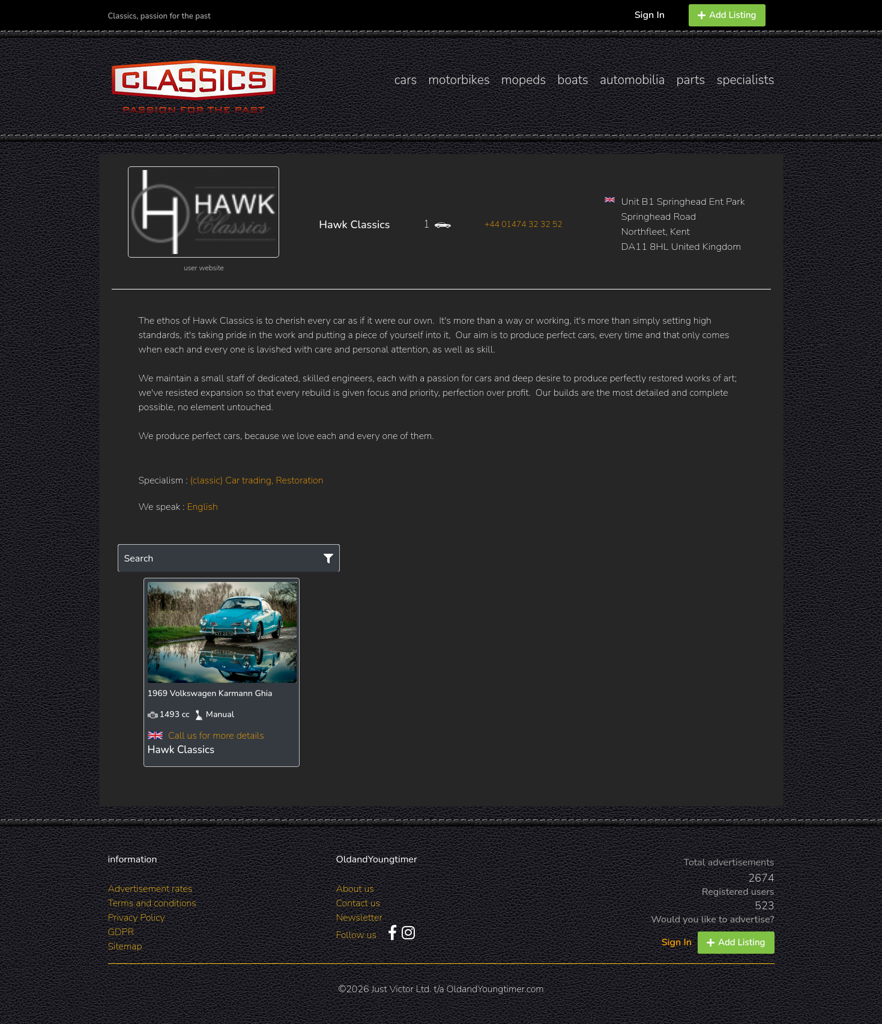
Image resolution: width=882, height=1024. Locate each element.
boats (572, 79)
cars (405, 79)
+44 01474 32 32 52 (524, 224)
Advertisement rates (150, 888)
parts (691, 79)
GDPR (121, 932)
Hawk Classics (354, 224)
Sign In (650, 15)
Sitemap (125, 946)
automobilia (632, 79)
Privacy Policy (136, 917)
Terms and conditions (152, 903)
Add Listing (727, 15)
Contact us (358, 903)
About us (355, 888)
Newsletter (359, 917)
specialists (745, 79)
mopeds (523, 79)
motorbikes (458, 79)
